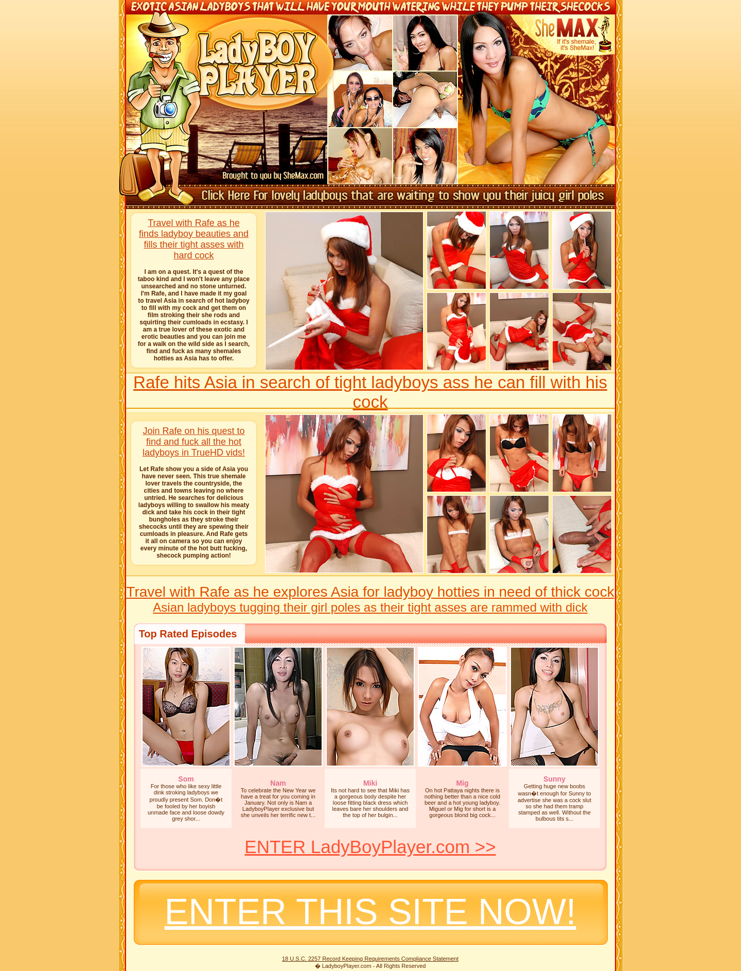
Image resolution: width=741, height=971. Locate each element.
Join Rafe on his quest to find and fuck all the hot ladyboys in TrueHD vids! (194, 442)
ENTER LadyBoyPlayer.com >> (370, 847)
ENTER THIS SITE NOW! (370, 912)
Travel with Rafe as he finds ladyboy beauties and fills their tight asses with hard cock (194, 239)
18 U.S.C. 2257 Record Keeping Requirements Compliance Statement (370, 959)
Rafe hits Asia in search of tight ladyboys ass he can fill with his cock (370, 392)
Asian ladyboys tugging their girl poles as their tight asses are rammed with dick (370, 607)
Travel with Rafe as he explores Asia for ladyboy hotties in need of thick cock (370, 592)
